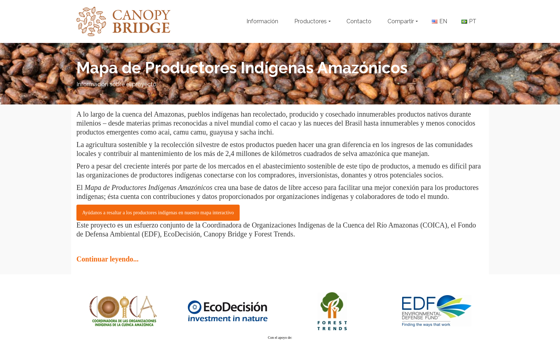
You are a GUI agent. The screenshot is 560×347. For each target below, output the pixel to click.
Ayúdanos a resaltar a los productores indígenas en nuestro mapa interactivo (158, 212)
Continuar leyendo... (107, 259)
